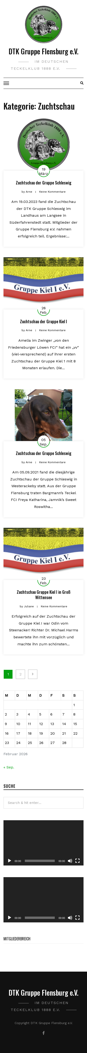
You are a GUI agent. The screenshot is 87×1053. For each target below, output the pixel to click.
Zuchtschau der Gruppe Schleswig (43, 183)
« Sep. (8, 767)
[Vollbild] (77, 860)
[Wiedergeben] (9, 860)
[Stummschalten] (70, 860)
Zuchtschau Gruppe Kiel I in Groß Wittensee (44, 594)
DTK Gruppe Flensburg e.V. (43, 51)
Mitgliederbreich (16, 939)
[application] (43, 842)
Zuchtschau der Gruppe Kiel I (43, 321)
